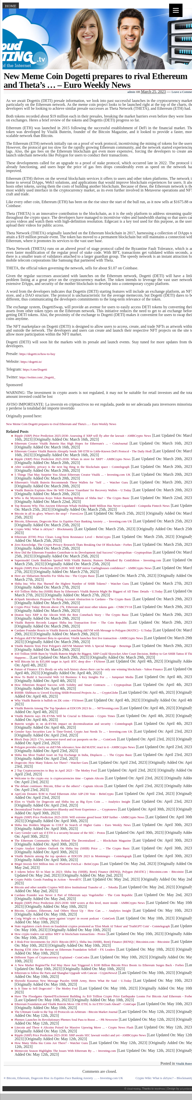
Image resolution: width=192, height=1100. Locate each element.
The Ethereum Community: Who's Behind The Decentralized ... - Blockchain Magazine (73, 840)
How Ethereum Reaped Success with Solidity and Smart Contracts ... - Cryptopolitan (73, 685)
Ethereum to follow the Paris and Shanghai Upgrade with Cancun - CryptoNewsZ (66, 973)
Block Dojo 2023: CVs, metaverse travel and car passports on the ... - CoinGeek (65, 739)
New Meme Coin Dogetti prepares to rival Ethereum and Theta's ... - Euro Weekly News (61, 424)
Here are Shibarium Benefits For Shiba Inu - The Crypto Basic (55, 576)
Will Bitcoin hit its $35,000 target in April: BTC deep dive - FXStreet (60, 661)
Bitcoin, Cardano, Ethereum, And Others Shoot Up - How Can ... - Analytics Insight (73, 910)
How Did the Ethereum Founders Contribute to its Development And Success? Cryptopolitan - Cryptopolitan (83, 552)
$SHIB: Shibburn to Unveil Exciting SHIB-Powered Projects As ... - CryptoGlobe (66, 692)
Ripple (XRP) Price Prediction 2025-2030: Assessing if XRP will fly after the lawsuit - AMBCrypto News (83, 435)
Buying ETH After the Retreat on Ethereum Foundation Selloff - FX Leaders (65, 949)
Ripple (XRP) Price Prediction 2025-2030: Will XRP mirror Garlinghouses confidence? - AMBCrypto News (83, 568)
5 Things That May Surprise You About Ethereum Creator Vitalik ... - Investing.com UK (72, 474)
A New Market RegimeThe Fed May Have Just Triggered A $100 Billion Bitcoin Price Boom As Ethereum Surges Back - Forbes (99, 965)
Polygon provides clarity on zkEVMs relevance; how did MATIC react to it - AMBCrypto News (75, 747)
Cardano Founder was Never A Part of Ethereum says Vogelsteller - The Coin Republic (74, 895)
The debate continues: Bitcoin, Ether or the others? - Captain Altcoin (59, 786)
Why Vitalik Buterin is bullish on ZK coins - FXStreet (49, 700)
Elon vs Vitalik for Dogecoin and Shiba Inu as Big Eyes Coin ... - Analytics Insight (72, 801)
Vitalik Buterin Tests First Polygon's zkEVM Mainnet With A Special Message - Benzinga (73, 646)
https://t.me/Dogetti (35, 369)
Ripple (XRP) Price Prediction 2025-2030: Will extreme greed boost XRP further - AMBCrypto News (80, 817)
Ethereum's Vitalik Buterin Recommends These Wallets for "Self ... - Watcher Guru (71, 482)
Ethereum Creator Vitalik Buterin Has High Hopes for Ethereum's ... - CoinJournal (71, 443)
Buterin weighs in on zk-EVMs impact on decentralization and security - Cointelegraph (73, 724)
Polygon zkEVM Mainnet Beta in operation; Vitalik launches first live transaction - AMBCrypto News (79, 638)
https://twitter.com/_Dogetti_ (37, 377)
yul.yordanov (186, 1089)
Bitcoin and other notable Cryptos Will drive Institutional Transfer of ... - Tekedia (66, 887)
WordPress (160, 1089)
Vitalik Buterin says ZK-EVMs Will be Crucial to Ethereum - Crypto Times (65, 716)
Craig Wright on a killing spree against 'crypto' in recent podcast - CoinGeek (65, 918)
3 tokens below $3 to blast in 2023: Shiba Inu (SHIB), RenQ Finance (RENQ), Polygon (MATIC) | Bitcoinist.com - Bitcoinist (99, 871)
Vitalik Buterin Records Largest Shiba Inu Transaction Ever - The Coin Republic (71, 622)
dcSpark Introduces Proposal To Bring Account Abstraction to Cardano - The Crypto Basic (73, 599)
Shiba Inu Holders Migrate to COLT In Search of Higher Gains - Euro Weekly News (73, 825)
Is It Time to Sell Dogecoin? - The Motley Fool (46, 988)
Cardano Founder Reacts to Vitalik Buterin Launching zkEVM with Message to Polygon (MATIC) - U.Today (83, 630)
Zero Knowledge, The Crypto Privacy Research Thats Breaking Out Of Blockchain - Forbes (73, 544)
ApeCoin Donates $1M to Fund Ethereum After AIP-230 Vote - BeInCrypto (64, 794)
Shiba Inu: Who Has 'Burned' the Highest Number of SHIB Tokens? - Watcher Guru (72, 583)
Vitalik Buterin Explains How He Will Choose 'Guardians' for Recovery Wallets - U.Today (73, 490)
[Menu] (176, 10)
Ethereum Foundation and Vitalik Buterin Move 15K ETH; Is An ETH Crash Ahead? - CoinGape (75, 1004)
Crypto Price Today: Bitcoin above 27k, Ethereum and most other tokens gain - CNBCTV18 (73, 607)
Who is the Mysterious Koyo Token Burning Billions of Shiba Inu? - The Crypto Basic (72, 498)
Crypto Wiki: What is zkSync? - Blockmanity (44, 529)
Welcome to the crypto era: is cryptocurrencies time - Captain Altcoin (59, 778)
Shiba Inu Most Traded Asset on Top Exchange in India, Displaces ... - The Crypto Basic (73, 755)
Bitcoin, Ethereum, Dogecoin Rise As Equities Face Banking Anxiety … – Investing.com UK (65, 1078)
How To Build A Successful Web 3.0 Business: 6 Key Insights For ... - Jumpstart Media (74, 677)
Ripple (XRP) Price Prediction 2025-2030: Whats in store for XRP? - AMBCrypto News (72, 459)
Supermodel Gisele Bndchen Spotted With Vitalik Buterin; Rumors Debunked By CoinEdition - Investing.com (88, 560)
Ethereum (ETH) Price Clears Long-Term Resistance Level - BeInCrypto (63, 537)
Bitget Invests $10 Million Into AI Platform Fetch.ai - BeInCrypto (57, 864)
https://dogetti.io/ (31, 362)
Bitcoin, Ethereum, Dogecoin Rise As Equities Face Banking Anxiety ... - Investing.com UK (73, 521)
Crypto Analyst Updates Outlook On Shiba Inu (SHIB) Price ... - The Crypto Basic (72, 848)
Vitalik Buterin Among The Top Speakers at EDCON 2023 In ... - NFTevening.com (67, 708)
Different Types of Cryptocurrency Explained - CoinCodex (52, 957)
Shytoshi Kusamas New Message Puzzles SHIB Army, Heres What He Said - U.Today (73, 980)
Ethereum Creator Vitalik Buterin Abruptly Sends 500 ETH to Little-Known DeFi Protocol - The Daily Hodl (83, 451)
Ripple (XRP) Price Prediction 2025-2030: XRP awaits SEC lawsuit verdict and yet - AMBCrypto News (80, 1035)
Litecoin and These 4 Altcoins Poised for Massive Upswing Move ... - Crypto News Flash (74, 1027)
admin (131, 92)
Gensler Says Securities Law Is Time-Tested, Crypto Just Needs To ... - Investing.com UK (73, 731)
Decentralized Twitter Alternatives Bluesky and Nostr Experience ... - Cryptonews (66, 809)
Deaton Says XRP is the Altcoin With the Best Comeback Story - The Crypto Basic (72, 615)
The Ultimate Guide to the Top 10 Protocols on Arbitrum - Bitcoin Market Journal (66, 1012)
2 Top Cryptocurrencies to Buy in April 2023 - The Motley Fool (56, 770)
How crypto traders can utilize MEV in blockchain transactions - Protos (60, 934)
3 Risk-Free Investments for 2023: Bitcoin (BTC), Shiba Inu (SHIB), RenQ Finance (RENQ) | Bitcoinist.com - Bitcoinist (92, 942)
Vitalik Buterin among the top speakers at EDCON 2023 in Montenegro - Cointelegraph (73, 856)
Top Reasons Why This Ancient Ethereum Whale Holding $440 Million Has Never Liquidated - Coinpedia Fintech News (92, 506)
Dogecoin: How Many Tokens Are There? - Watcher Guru (51, 762)
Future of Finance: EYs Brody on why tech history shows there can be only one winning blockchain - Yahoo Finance (89, 669)
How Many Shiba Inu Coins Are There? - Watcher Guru (51, 1043)
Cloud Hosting (133, 1089)
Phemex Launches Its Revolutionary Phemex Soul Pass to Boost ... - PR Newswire (66, 1019)
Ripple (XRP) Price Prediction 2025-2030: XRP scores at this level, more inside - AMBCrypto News (80, 903)
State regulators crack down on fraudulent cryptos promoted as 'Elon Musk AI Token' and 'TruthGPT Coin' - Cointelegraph (92, 926)
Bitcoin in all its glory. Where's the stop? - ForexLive (49, 513)
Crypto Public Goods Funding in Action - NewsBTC (48, 879)
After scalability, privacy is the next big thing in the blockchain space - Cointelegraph (72, 467)
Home (10, 6)
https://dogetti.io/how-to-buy (37, 354)
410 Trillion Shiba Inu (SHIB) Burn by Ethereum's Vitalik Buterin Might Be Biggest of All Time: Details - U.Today (89, 591)
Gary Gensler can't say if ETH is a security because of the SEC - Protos (60, 833)
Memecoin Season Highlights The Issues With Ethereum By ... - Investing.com (65, 1051)
